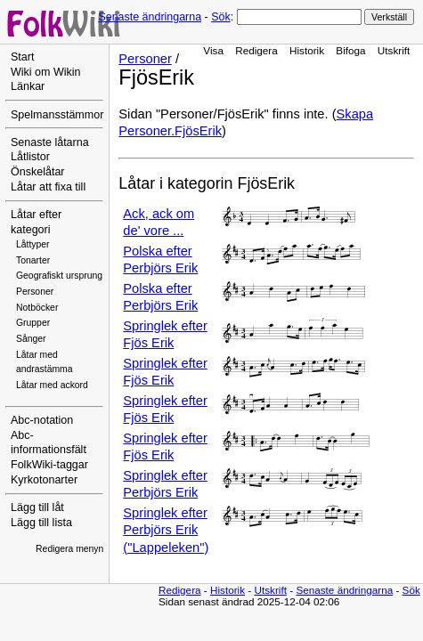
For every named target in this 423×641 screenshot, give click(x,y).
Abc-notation (42, 420)
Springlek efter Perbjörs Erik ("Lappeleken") (165, 530)
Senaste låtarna (50, 142)
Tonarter (33, 260)
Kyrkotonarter (44, 480)
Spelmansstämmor (57, 115)
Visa (213, 50)
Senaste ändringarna (149, 17)
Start (22, 57)
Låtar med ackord (52, 385)
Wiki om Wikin (46, 72)
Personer (34, 291)
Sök (220, 17)
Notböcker (37, 307)
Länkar (28, 86)
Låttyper (33, 244)
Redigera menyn (69, 549)
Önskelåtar (38, 172)
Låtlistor (30, 156)
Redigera (256, 50)
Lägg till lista (41, 522)
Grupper (33, 323)
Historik (306, 50)
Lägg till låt (37, 507)
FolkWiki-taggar (49, 464)
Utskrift (394, 50)
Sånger (31, 339)
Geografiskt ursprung (59, 275)
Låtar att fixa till (48, 187)
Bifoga (350, 50)
